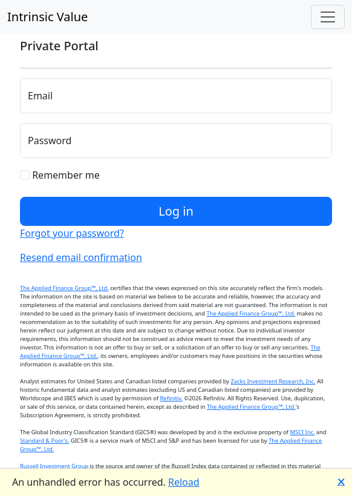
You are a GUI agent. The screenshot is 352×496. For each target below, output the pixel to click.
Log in (176, 211)
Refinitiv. (171, 398)
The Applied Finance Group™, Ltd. (64, 288)
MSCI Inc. (302, 432)
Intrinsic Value (47, 16)
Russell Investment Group (54, 466)
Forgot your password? (72, 233)
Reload (184, 482)
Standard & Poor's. (44, 441)
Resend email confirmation (81, 257)
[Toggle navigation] (328, 17)
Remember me (60, 175)
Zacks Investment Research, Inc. (272, 381)
